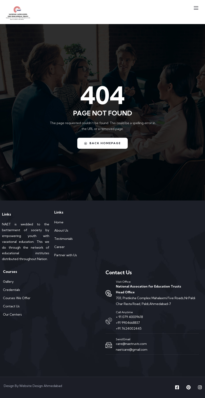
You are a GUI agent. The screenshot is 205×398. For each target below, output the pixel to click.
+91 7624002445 (129, 328)
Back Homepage (102, 143)
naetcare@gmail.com (131, 349)
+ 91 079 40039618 (129, 317)
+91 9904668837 (128, 323)
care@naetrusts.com (131, 344)
